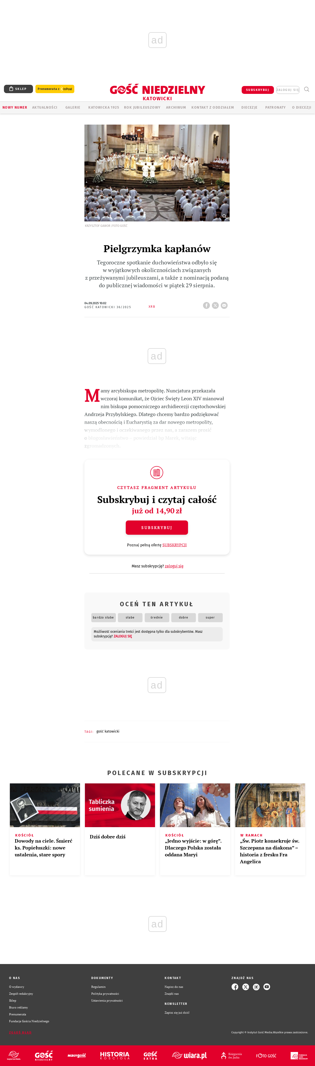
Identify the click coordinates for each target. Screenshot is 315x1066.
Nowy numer (14, 107)
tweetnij (216, 304)
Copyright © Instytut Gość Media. (252, 1032)
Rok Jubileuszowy (142, 107)
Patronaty (275, 107)
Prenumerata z (55, 89)
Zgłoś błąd (20, 1032)
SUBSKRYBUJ (257, 90)
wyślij (225, 304)
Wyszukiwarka (306, 89)
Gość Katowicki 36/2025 (107, 307)
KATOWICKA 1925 (103, 107)
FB (207, 304)
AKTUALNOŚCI (44, 107)
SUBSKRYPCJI (174, 544)
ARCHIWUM (176, 107)
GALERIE (72, 107)
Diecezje (249, 107)
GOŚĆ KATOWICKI (107, 731)
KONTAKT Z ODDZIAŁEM (212, 107)
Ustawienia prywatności (107, 1000)
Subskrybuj (156, 527)
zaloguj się (288, 90)
